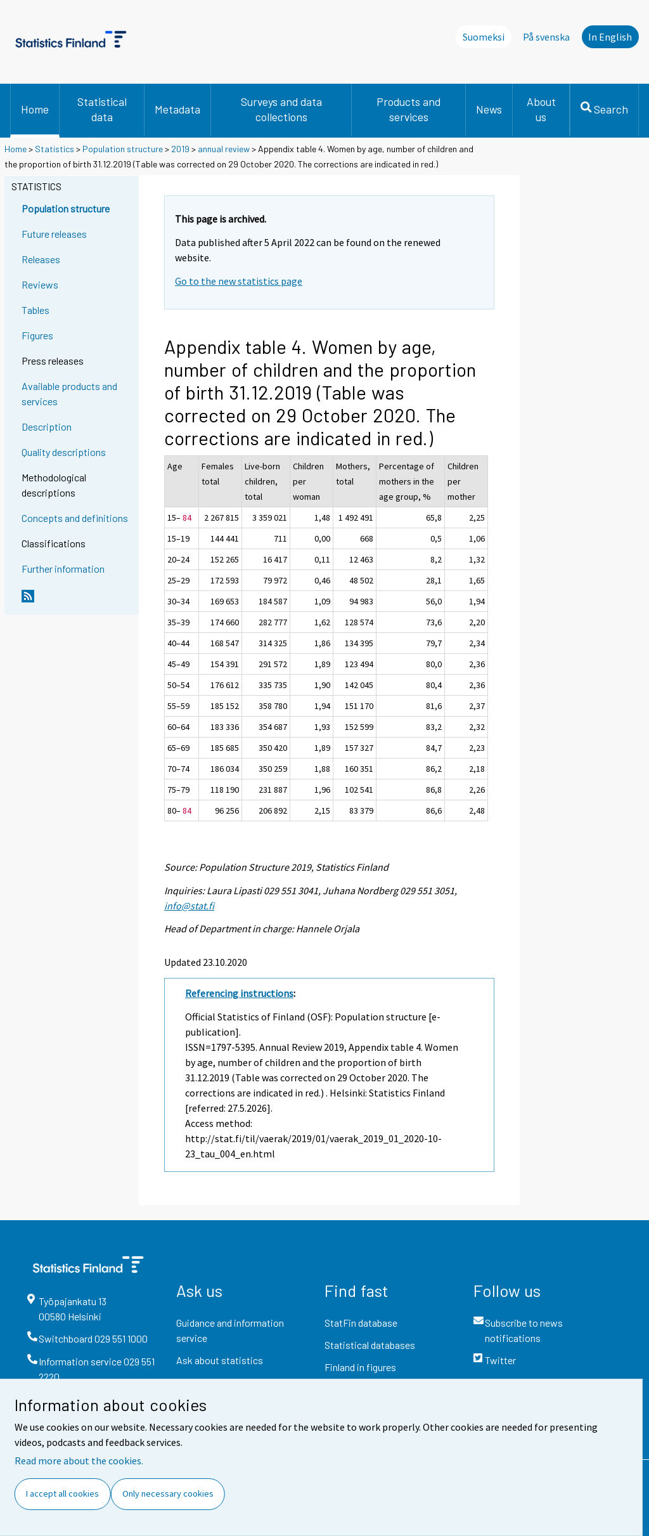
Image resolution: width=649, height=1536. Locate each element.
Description (47, 426)
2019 (180, 148)
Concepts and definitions (75, 518)
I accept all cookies (62, 1493)
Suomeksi (483, 36)
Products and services (408, 109)
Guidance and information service (230, 1330)
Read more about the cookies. (79, 1460)
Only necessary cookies (168, 1493)
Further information (63, 569)
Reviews (40, 284)
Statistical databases (369, 1345)
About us (541, 109)
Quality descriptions (64, 452)
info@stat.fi (189, 905)
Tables (35, 310)
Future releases (54, 234)
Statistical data (102, 109)
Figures (37, 335)
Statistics (54, 148)
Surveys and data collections (281, 109)
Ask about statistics (219, 1360)
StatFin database (360, 1323)
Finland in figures (360, 1367)
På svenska (546, 36)
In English (610, 36)
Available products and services (69, 393)
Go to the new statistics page (238, 281)
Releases (41, 259)
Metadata (177, 109)
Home (35, 109)
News (489, 109)
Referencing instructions (239, 993)
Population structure (122, 148)
